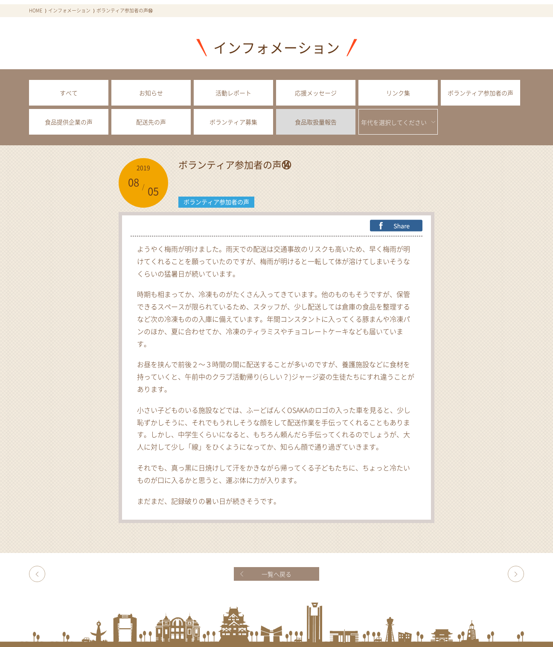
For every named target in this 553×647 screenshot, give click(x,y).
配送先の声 (151, 122)
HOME (35, 10)
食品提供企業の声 (69, 122)
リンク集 (398, 92)
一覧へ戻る (276, 574)
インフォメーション (69, 10)
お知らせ (151, 92)
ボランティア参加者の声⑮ (516, 574)
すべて (69, 92)
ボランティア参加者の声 (480, 92)
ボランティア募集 (233, 122)
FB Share (396, 226)
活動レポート (233, 92)
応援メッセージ (316, 92)
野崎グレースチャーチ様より (37, 574)
